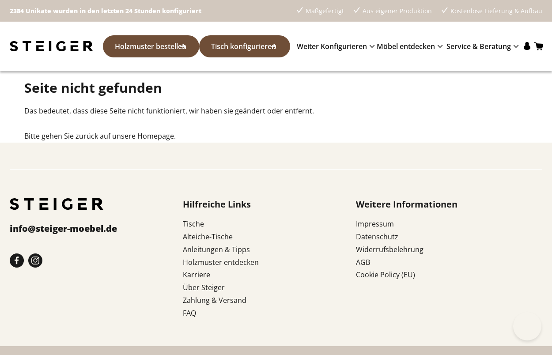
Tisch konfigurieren (238, 46)
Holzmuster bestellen (145, 46)
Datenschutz (377, 237)
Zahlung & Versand (214, 300)
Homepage (155, 136)
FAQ (189, 313)
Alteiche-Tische (208, 237)
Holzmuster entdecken (221, 262)
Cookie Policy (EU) (385, 274)
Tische (193, 224)
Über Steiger (204, 287)
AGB (363, 262)
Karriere (196, 274)
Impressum (375, 224)
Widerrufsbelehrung (389, 249)
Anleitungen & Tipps (216, 249)
